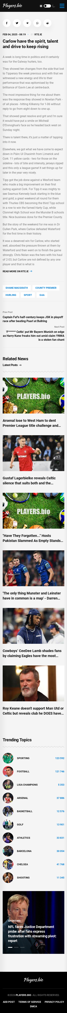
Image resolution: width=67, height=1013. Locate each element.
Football (23, 771)
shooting (23, 877)
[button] (7, 23)
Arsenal (22, 798)
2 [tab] (16, 947)
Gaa (41, 295)
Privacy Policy (54, 1001)
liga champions (27, 784)
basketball (25, 811)
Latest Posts (12, 365)
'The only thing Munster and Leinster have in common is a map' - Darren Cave (32, 598)
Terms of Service (29, 1001)
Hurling (11, 295)
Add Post (9, 1001)
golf (20, 824)
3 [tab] (22, 947)
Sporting (23, 758)
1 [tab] (10, 947)
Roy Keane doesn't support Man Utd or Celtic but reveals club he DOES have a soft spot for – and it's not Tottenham (33, 713)
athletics (23, 837)
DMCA (33, 1006)
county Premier (45, 287)
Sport (28, 295)
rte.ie (38, 34)
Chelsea (22, 864)
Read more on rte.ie (17, 271)
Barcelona (24, 851)
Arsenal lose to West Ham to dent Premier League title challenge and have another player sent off (30, 425)
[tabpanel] (33, 922)
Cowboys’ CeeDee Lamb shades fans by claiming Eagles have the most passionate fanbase (32, 656)
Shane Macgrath (17, 287)
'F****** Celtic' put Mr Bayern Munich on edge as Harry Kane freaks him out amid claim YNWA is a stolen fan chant (33, 335)
